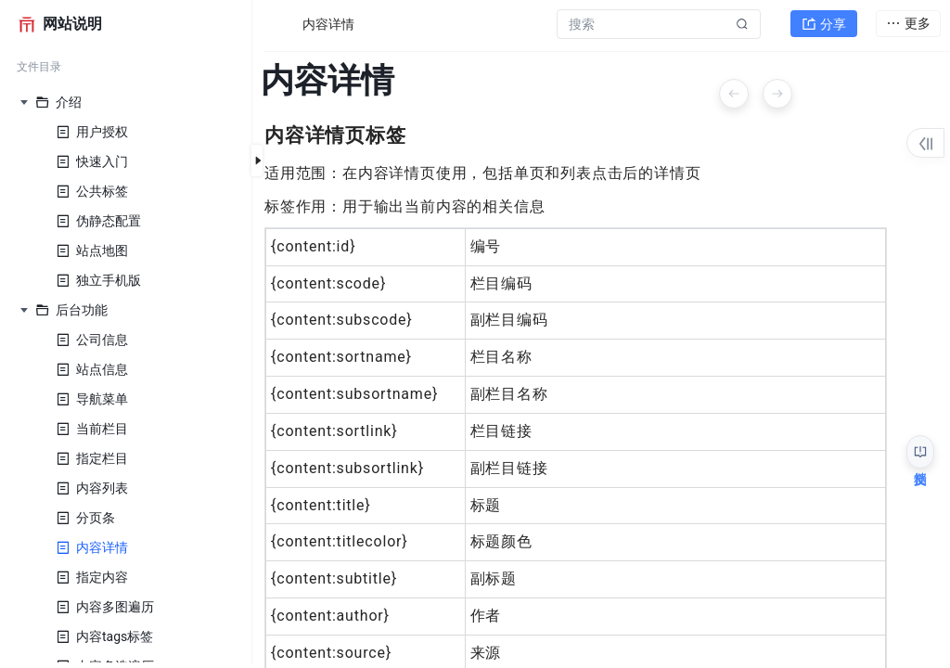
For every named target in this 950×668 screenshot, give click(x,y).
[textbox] (583, 268)
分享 (824, 24)
